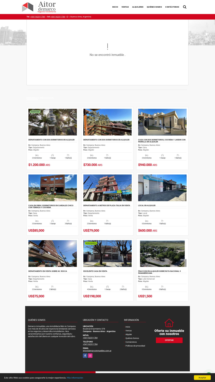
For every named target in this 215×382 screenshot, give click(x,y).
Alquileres (137, 7)
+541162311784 (37, 17)
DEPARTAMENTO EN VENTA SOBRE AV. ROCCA (47, 271)
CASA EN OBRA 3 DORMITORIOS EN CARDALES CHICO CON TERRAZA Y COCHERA (50, 206)
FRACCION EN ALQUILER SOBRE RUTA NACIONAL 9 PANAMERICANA (159, 272)
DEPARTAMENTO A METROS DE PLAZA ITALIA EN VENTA (106, 206)
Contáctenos (172, 7)
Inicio (115, 7)
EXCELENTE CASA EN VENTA (95, 271)
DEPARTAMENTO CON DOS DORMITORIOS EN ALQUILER (51, 140)
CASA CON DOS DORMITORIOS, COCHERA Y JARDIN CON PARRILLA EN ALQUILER (161, 141)
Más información (75, 377)
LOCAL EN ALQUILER (146, 206)
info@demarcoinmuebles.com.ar (97, 351)
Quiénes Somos (154, 7)
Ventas (125, 7)
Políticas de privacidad (135, 346)
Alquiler (128, 334)
